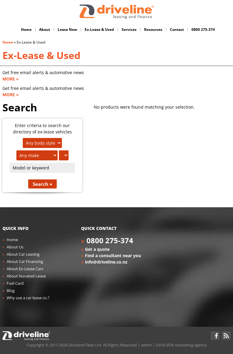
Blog (11, 290)
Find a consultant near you (113, 255)
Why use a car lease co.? (28, 297)
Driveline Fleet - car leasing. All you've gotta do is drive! (116, 12)
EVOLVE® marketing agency (181, 345)
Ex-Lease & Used (41, 55)
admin (146, 345)
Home (7, 42)
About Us (15, 247)
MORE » (10, 79)
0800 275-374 (109, 240)
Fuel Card (15, 283)
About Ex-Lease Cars (25, 268)
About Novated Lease (26, 276)
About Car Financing (25, 261)
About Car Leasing (23, 254)
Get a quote (97, 249)
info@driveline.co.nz (106, 262)
